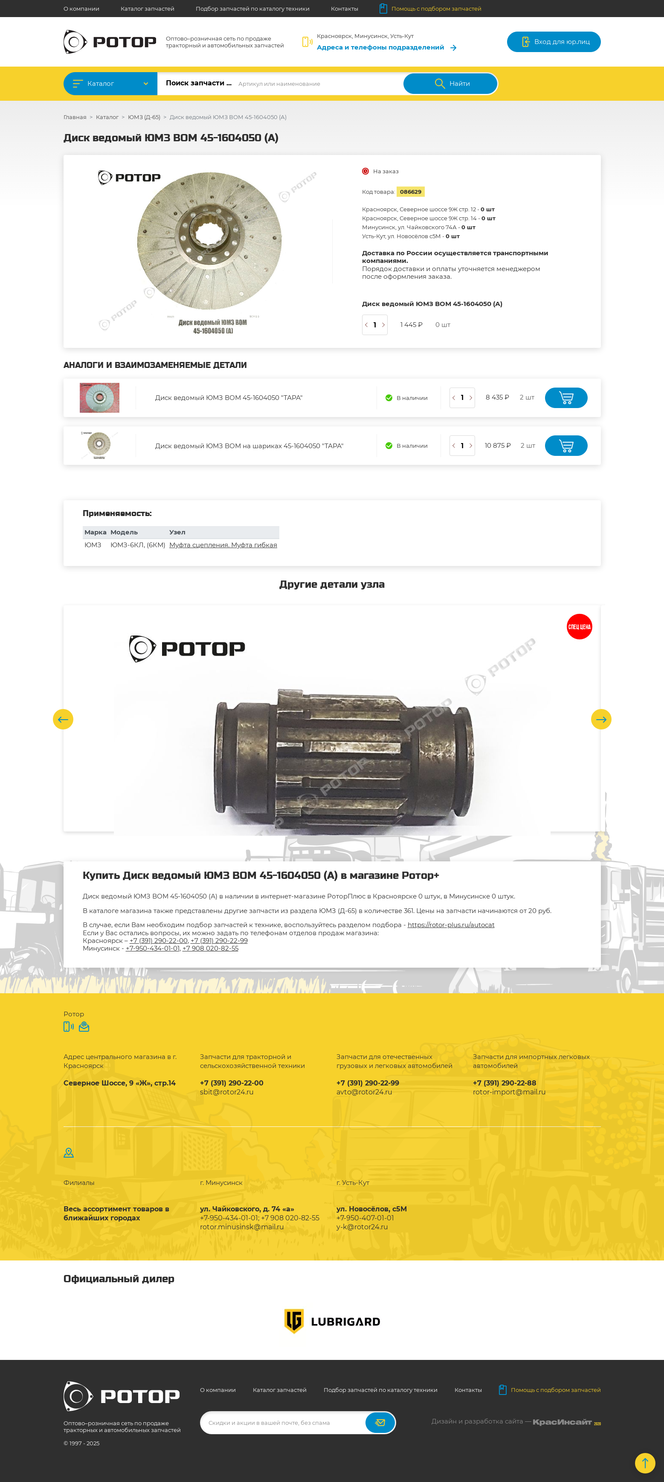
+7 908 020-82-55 (210, 948)
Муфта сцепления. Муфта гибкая (223, 545)
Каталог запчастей (147, 8)
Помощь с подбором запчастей (430, 8)
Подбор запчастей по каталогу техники (253, 8)
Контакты (344, 8)
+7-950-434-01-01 (153, 948)
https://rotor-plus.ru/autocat (451, 925)
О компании (81, 8)
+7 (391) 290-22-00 (159, 940)
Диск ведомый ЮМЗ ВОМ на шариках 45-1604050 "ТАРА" (249, 446)
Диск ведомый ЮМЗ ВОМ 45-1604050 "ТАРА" (229, 398)
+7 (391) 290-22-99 (219, 940)
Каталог (100, 83)
